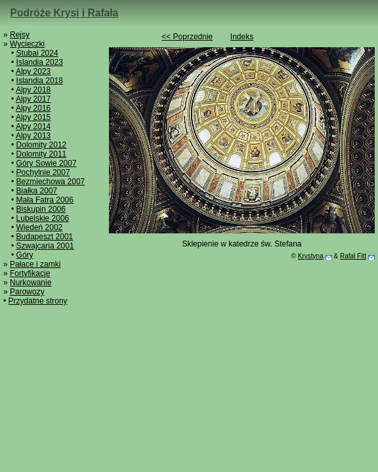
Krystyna (311, 256)
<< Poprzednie (187, 36)
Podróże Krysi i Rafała (64, 12)
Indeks (241, 36)
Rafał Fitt (353, 256)
